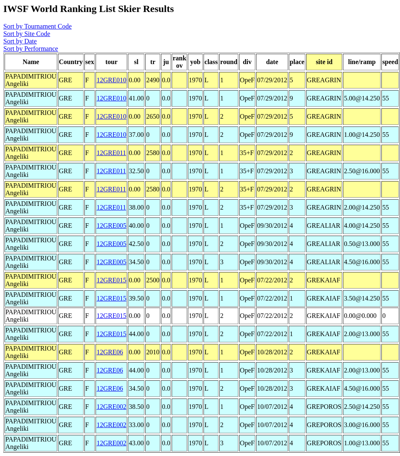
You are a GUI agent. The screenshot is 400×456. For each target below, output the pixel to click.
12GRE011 (111, 152)
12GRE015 (111, 280)
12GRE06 (109, 352)
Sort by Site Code (26, 33)
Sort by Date (20, 41)
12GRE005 (111, 225)
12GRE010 (111, 80)
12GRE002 (111, 406)
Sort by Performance (30, 48)
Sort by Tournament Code (37, 26)
